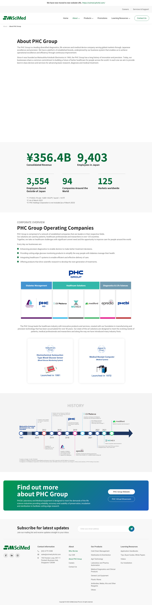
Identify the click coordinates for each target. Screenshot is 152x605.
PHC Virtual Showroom (121, 499)
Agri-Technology (97, 559)
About (74, 18)
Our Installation (126, 563)
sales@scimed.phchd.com (49, 554)
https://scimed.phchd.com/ (93, 3)
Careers (125, 9)
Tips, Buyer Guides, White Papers (133, 555)
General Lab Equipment (99, 576)
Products (87, 18)
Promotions (102, 18)
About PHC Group (75, 559)
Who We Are (73, 551)
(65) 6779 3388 (45, 551)
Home (65, 18)
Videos (123, 559)
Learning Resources (119, 18)
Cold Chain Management (100, 551)
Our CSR (72, 555)
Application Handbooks (129, 551)
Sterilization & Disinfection (101, 555)
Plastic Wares (96, 580)
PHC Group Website (121, 492)
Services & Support (141, 9)
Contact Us (141, 18)
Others (93, 590)
